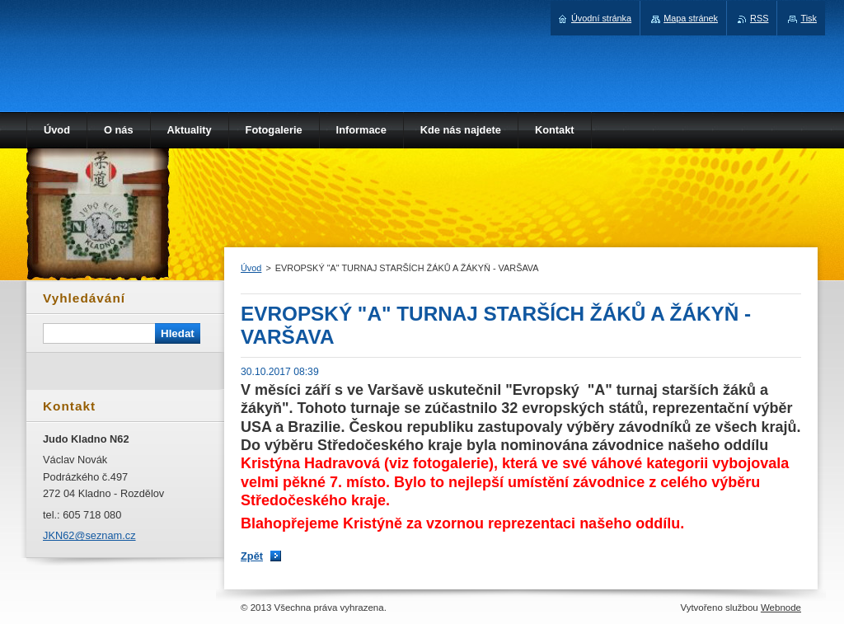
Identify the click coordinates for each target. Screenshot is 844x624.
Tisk (808, 18)
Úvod (251, 268)
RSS (759, 18)
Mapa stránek (690, 18)
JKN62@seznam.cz (89, 535)
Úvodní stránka (601, 18)
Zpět (252, 556)
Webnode (781, 607)
